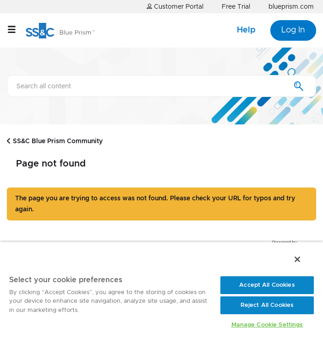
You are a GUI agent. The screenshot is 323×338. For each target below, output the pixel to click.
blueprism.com (291, 7)
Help (246, 30)
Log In (293, 30)
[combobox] (161, 86)
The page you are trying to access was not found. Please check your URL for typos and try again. (155, 204)
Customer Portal (175, 6)
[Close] (297, 259)
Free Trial (236, 7)
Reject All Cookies (267, 305)
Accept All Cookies (267, 285)
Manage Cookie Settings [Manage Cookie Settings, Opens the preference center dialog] (267, 325)
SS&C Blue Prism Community (58, 141)
